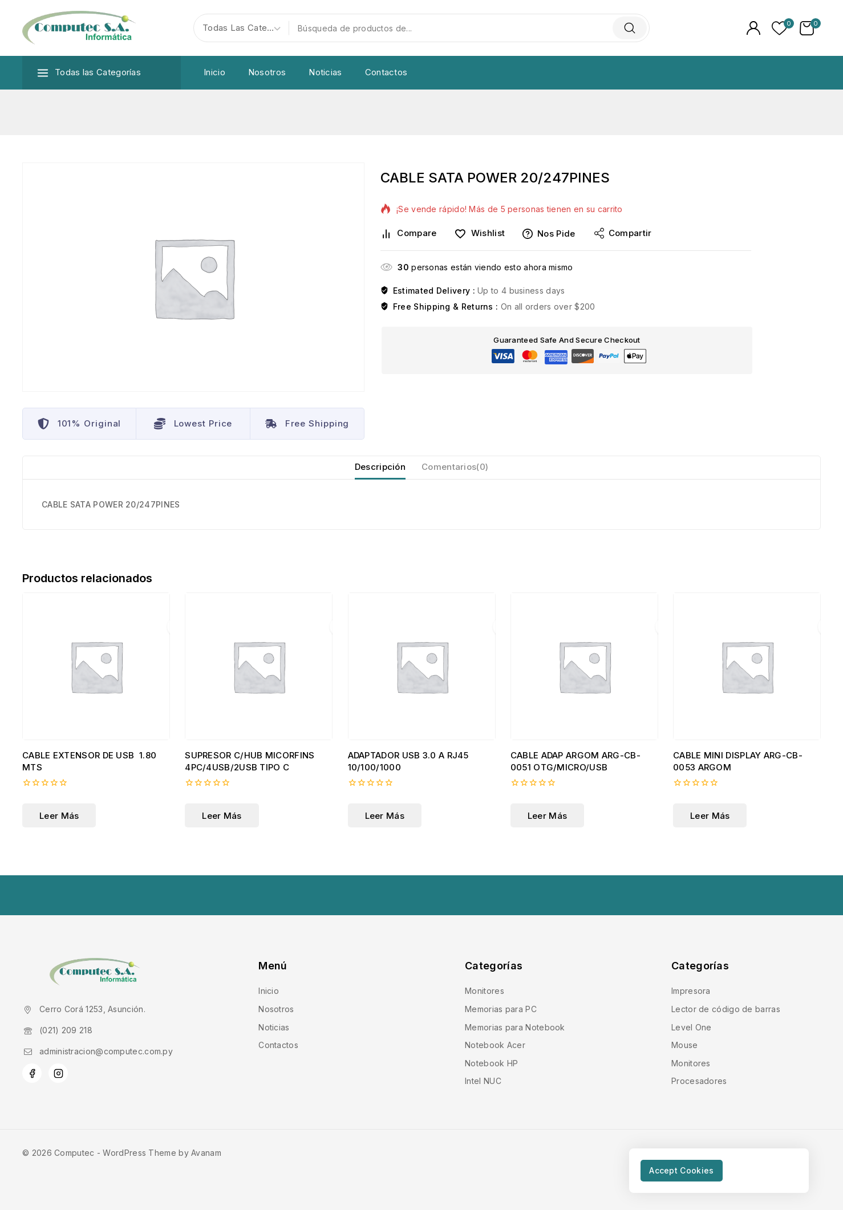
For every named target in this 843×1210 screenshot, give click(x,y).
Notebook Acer (495, 1045)
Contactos (386, 72)
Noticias (325, 72)
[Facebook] (32, 1073)
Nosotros (267, 72)
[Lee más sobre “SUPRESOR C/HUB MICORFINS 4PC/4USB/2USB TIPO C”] (221, 828)
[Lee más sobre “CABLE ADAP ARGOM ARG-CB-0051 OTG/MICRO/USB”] (547, 828)
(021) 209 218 (65, 1030)
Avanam (206, 1153)
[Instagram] (58, 1073)
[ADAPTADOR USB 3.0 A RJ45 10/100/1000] (422, 679)
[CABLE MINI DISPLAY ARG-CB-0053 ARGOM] (747, 679)
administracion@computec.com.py (106, 1051)
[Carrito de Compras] (810, 28)
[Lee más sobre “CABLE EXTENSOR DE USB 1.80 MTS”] (59, 828)
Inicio (214, 72)
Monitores (484, 991)
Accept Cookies (691, 1168)
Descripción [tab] (375, 472)
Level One (691, 1027)
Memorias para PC (501, 1009)
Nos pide (548, 233)
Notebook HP (491, 1063)
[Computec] (79, 28)
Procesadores (699, 1081)
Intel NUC (483, 1081)
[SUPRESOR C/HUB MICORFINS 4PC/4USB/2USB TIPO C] (259, 679)
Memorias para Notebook (515, 1027)
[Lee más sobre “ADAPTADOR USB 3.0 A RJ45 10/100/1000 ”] (384, 828)
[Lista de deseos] (780, 28)
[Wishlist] (483, 233)
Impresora (691, 991)
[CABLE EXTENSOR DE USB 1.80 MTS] (96, 679)
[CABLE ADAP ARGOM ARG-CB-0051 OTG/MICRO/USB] (584, 679)
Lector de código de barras (725, 1009)
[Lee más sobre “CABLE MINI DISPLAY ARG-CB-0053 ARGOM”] (710, 828)
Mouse (684, 1045)
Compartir (623, 233)
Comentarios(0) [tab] (458, 472)
